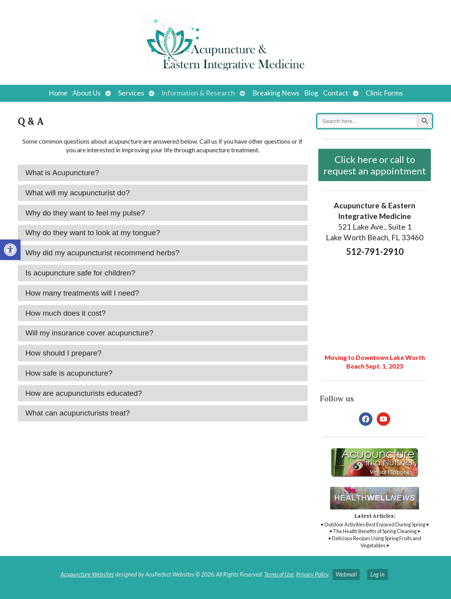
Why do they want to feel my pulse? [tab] (85, 213)
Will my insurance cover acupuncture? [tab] (89, 333)
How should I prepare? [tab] (63, 353)
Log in (377, 574)
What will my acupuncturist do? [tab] (77, 193)
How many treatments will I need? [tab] (82, 293)
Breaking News (275, 93)
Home (58, 93)
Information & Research (198, 93)
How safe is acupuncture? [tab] (69, 373)
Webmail (346, 574)
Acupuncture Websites (87, 574)
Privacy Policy (312, 574)
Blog (311, 93)
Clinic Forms (384, 93)
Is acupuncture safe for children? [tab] (80, 273)
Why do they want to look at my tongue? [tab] (92, 232)
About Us (86, 93)
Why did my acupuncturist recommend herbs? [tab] (102, 253)
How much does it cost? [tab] (65, 313)
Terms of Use (279, 574)
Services (131, 93)
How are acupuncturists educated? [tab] (83, 393)
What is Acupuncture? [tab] (62, 172)
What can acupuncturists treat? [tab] (77, 413)
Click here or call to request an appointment (374, 164)
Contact (335, 93)
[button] (10, 250)
